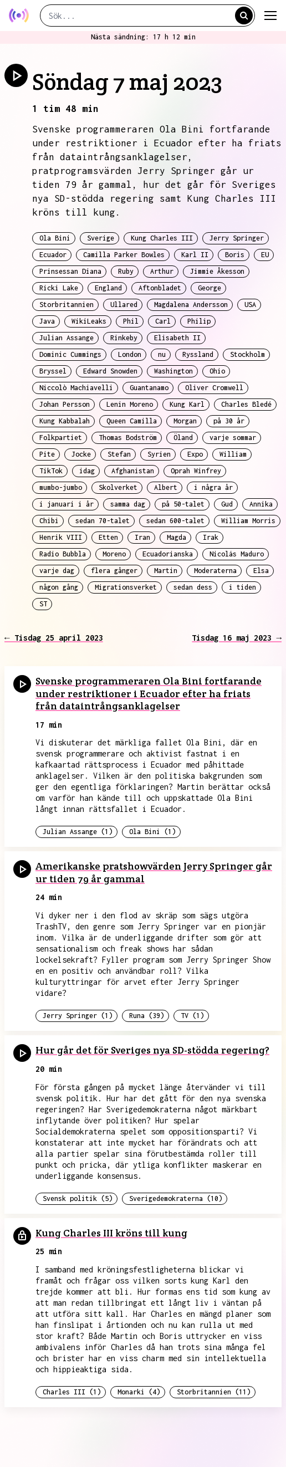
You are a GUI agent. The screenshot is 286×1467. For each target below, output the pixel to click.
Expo (195, 454)
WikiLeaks (89, 321)
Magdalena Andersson (191, 304)
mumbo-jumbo (60, 487)
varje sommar (233, 437)
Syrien (159, 454)
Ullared (123, 304)
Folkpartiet (60, 437)
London (129, 354)
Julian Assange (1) (78, 831)
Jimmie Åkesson (217, 271)
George (209, 288)
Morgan (185, 421)
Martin (165, 570)
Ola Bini (54, 238)
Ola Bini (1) (152, 831)
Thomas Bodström (128, 437)
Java (47, 321)
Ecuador (53, 255)
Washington (173, 371)
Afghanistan (132, 471)
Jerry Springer (237, 238)
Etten (108, 537)
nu (162, 354)
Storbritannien (66, 304)
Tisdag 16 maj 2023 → (237, 637)
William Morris (248, 521)
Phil (131, 321)
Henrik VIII (60, 537)
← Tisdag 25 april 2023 (53, 637)
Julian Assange (66, 338)
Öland (183, 437)
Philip (199, 321)
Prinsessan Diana (70, 271)
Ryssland (197, 354)
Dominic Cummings (70, 354)
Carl (163, 321)
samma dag (127, 504)
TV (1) (192, 1015)
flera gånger (114, 570)
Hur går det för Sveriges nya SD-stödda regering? (152, 1050)
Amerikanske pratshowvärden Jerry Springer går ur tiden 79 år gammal (153, 872)
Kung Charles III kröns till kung (111, 1232)
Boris (234, 255)
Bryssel (53, 371)
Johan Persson (64, 404)
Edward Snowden (110, 371)
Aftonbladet (160, 288)
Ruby (126, 271)
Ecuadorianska (167, 554)
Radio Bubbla (62, 554)
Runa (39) (146, 1015)
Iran (142, 537)
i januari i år (66, 504)
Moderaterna (215, 570)
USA (250, 304)
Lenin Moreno (129, 404)
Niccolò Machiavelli (76, 388)
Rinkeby (123, 338)
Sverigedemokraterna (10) (175, 1198)
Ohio (217, 371)
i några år (213, 487)
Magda (176, 537)
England (108, 288)
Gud (227, 504)
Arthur (161, 271)
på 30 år (228, 421)
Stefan (119, 454)
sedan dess (192, 587)
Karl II (194, 255)
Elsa (261, 570)
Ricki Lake (58, 288)
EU (265, 255)
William (233, 454)
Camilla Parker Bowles (124, 255)
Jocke (81, 454)
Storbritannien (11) (214, 1392)
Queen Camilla (131, 421)
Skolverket (118, 487)
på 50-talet (183, 504)
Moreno (114, 554)
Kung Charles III (162, 238)
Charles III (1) (72, 1392)
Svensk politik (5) (78, 1198)
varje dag (56, 570)
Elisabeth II (177, 338)
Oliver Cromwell (214, 388)
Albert (165, 487)
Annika (261, 504)
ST (43, 604)
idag (87, 471)
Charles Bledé (246, 404)
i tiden (242, 587)
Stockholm (247, 354)
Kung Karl (187, 404)
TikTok (51, 471)
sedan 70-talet (102, 521)
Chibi (49, 521)
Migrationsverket (126, 587)
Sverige (100, 238)
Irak (210, 537)
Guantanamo (149, 388)
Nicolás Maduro (237, 554)
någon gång (58, 587)
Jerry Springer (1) (78, 1015)
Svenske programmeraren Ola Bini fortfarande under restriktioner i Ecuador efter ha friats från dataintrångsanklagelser (148, 693)
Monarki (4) (139, 1392)
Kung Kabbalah (64, 421)
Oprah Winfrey (196, 471)
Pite (47, 454)
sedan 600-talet (175, 521)
